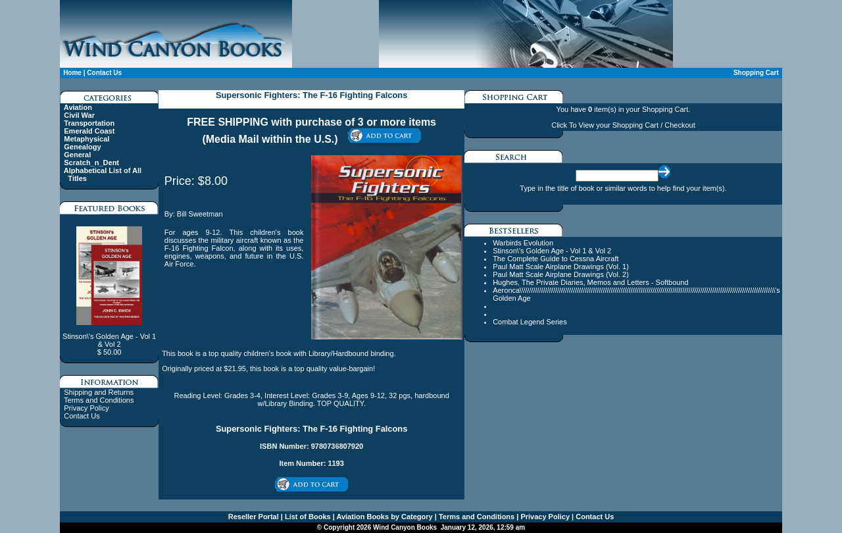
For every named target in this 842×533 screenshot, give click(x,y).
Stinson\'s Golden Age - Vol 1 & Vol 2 (552, 251)
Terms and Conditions (99, 400)
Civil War (79, 115)
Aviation (78, 107)
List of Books (307, 516)
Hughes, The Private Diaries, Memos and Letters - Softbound (591, 282)
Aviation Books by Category (384, 516)
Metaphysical (86, 139)
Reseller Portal (253, 516)
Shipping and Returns (99, 392)
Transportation (89, 123)
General (77, 155)
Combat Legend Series (530, 322)
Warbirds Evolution (523, 243)
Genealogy (82, 147)
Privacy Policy (86, 408)
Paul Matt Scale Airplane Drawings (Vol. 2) (561, 274)
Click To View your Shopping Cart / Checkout (623, 125)
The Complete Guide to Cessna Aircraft (555, 259)
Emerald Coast (89, 131)
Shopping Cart (756, 72)
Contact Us (104, 72)
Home (72, 72)
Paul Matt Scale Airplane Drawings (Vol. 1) (561, 266)
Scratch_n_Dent (91, 162)
